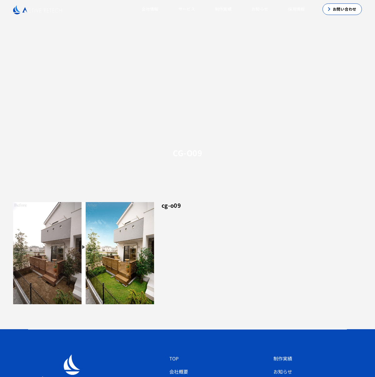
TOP (174, 358)
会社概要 (178, 371)
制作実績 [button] (223, 9)
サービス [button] (186, 9)
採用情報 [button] (296, 9)
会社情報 (150, 9)
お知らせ (260, 9)
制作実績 (282, 358)
